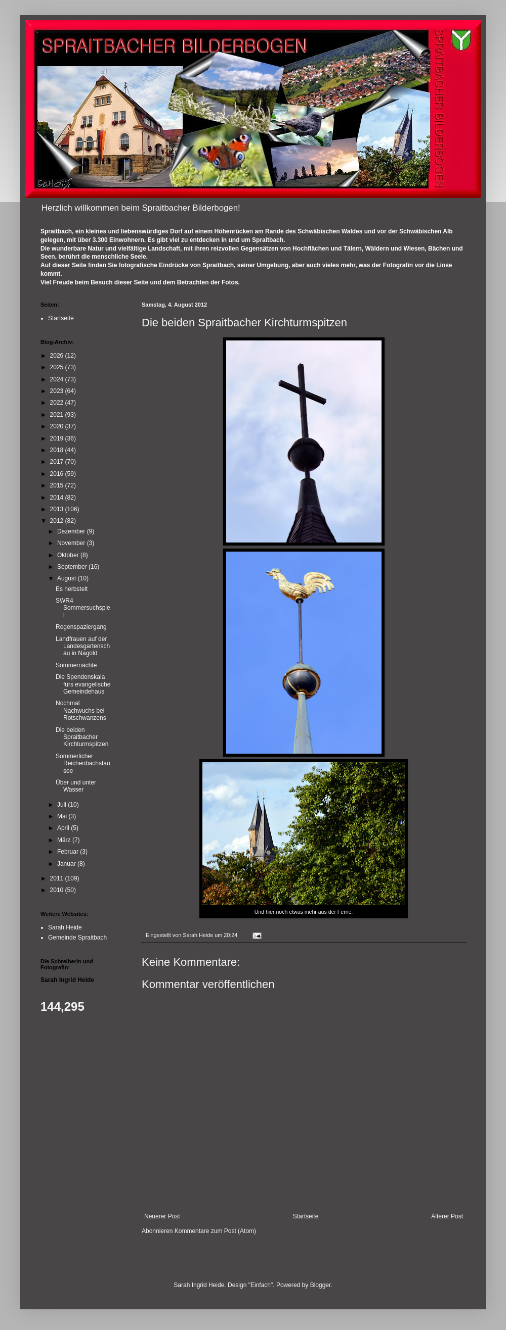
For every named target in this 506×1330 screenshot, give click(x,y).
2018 (57, 450)
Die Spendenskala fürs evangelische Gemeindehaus (83, 684)
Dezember (72, 531)
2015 (57, 485)
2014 (57, 497)
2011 (57, 878)
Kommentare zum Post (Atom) (215, 1231)
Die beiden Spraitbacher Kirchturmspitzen (82, 737)
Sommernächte (76, 665)
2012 (57, 520)
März (64, 840)
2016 (57, 473)
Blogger (320, 1285)
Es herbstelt (72, 589)
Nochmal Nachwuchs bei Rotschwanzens (81, 710)
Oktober (68, 555)
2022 (57, 402)
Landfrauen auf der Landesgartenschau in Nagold (83, 646)
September (73, 566)
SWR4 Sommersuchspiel (83, 608)
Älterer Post (447, 1216)
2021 (57, 414)
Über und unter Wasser (76, 786)
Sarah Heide (65, 927)
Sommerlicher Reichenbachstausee (83, 763)
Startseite (306, 1216)
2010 (57, 890)
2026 (57, 355)
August (67, 578)
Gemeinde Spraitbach (77, 937)
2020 (57, 426)
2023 (57, 391)
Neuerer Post (162, 1216)
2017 (57, 461)
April (64, 827)
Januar (67, 863)
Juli (62, 804)
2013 (57, 509)
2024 (57, 379)
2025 (57, 367)
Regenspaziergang (81, 626)
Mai (63, 816)
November (72, 543)
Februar (68, 851)
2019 (57, 438)
